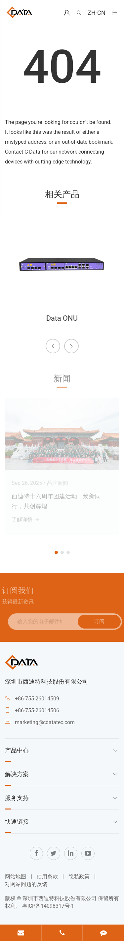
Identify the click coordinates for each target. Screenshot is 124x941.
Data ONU (61, 318)
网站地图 (15, 876)
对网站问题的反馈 (26, 884)
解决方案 (17, 774)
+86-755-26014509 (37, 698)
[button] (56, 552)
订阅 (101, 621)
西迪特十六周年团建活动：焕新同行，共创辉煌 (56, 499)
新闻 (62, 380)
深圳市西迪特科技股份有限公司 (59, 898)
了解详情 (25, 518)
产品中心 (17, 750)
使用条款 (47, 876)
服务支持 (17, 798)
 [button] (53, 346)
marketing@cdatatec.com (45, 722)
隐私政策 (79, 876)
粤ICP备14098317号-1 (48, 906)
